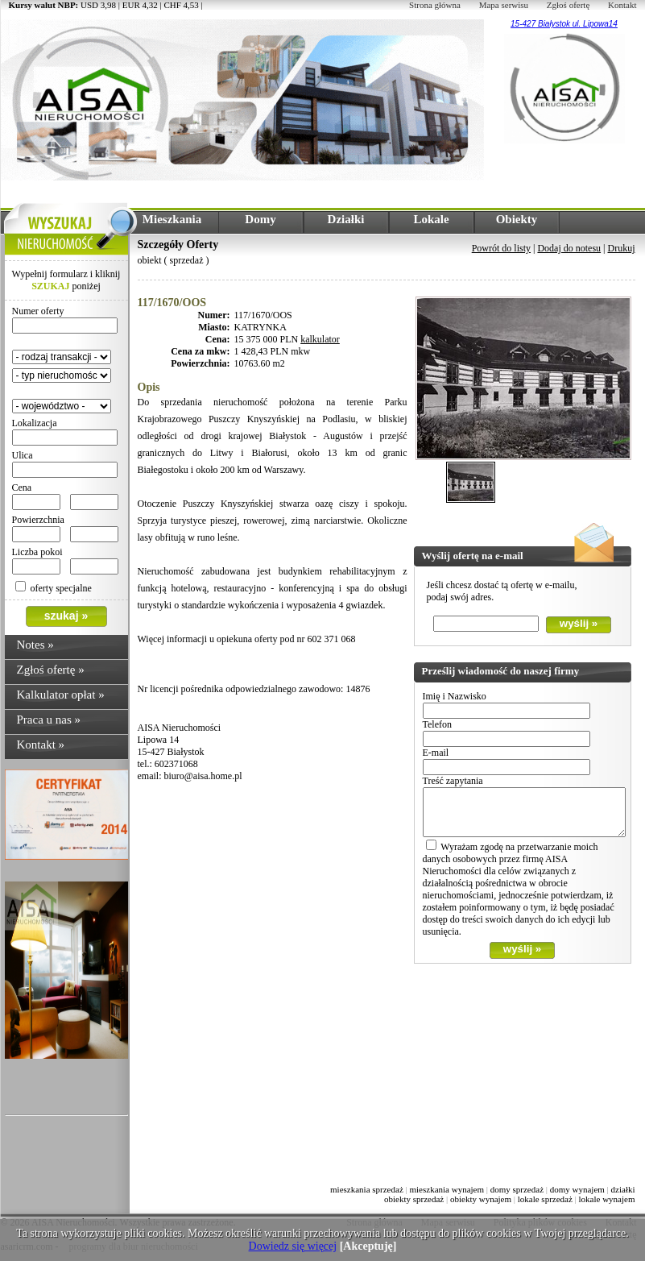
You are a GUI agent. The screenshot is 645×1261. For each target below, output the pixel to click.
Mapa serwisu (503, 5)
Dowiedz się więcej (293, 1246)
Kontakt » (41, 744)
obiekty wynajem (480, 1199)
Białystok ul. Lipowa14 (576, 23)
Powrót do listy (501, 248)
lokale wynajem (607, 1199)
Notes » (35, 644)
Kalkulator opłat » (61, 694)
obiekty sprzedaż (414, 1199)
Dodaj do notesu (569, 248)
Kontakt (622, 5)
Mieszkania (172, 219)
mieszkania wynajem (446, 1189)
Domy (260, 219)
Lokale (431, 219)
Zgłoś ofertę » (51, 669)
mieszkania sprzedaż (366, 1189)
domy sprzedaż (517, 1189)
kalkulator (320, 339)
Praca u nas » (49, 719)
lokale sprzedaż (545, 1199)
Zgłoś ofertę (568, 5)
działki (623, 1189)
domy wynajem (577, 1189)
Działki (346, 219)
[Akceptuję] (368, 1246)
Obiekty (517, 219)
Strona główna (435, 5)
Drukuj (621, 248)
